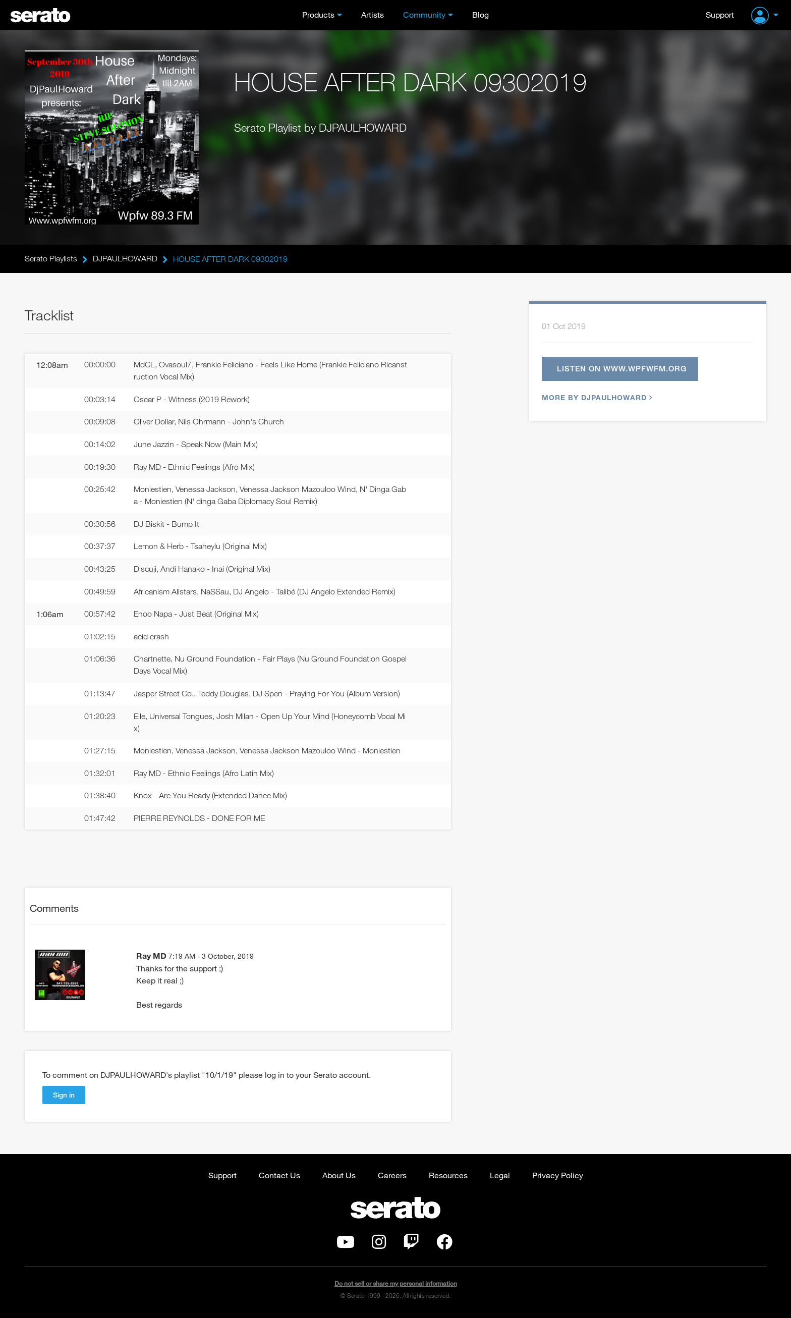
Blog (480, 14)
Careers (392, 1176)
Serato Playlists (51, 258)
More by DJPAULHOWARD (596, 398)
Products (318, 14)
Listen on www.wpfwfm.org (622, 368)
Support (720, 14)
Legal (500, 1176)
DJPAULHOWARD (125, 258)
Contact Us (279, 1176)
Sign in (64, 1096)
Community (424, 14)
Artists (372, 14)
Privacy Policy (557, 1176)
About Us (339, 1176)
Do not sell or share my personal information (395, 1285)
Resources (448, 1176)
